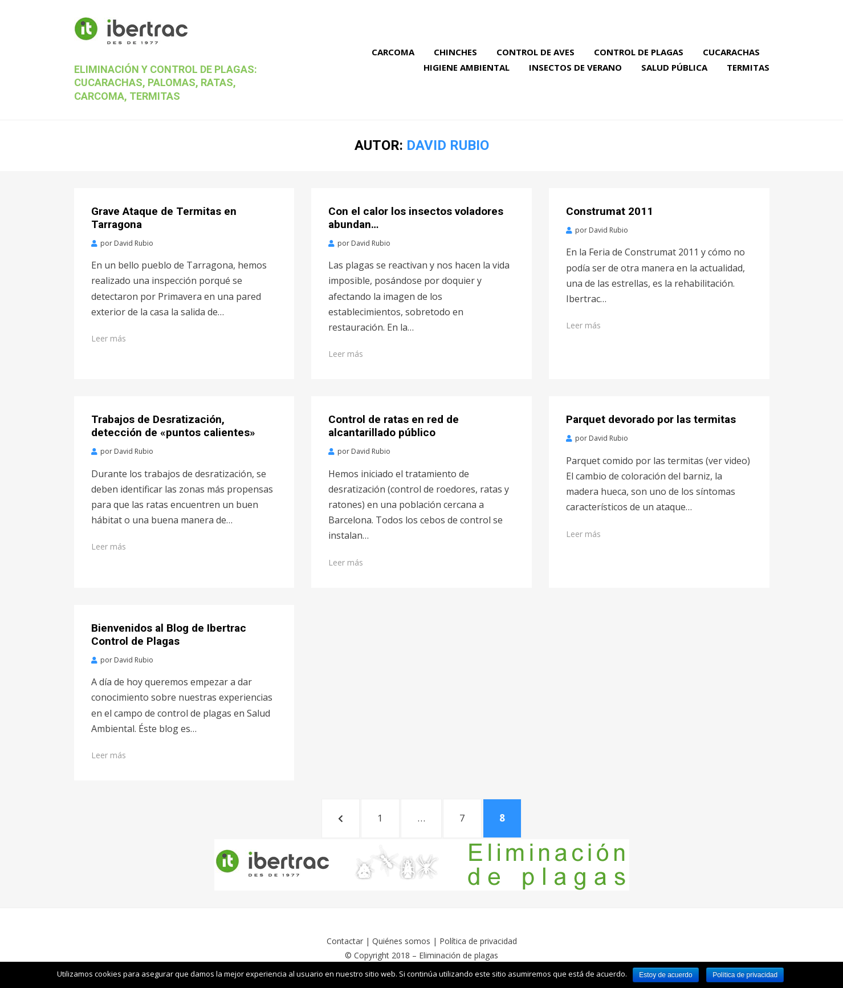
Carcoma (393, 52)
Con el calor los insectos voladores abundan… (415, 218)
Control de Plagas (638, 52)
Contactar (345, 941)
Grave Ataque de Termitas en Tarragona (164, 218)
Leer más (108, 338)
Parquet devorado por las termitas (651, 419)
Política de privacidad (478, 941)
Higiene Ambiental (466, 67)
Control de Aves (535, 52)
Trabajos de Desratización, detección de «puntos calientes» (173, 426)
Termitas (748, 67)
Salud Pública (674, 67)
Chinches (455, 52)
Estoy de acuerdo (665, 975)
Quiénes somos (401, 941)
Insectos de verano (575, 67)
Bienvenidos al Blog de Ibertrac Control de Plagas (168, 634)
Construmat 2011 (609, 211)
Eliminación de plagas (458, 955)
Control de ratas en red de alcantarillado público (393, 426)
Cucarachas (731, 52)
